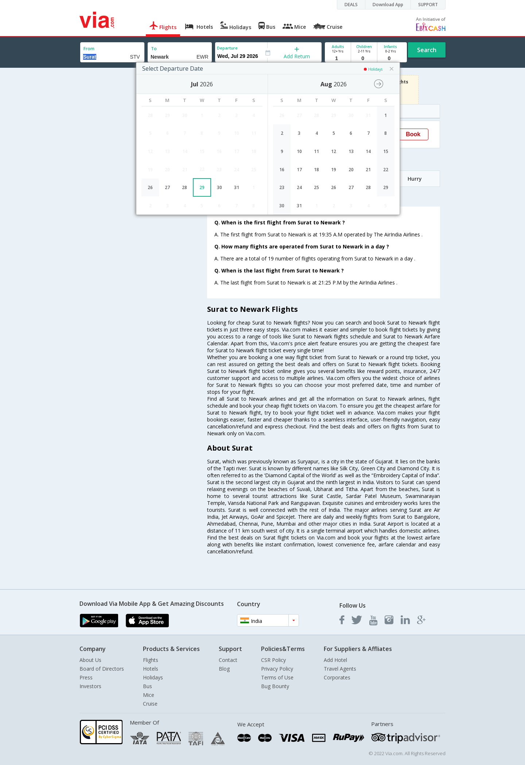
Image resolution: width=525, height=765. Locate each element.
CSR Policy (273, 659)
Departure (227, 48)
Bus (147, 686)
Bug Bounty (275, 686)
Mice (148, 694)
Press (86, 677)
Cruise (150, 703)
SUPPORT (428, 4)
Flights (150, 659)
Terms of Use (277, 677)
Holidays (153, 677)
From (88, 49)
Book (413, 134)
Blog (224, 668)
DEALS (351, 4)
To (154, 49)
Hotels (150, 668)
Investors (90, 686)
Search (426, 50)
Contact (228, 659)
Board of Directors (101, 668)
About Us (90, 659)
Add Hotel (335, 659)
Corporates (337, 677)
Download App (388, 4)
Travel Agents (340, 668)
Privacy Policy (277, 668)
